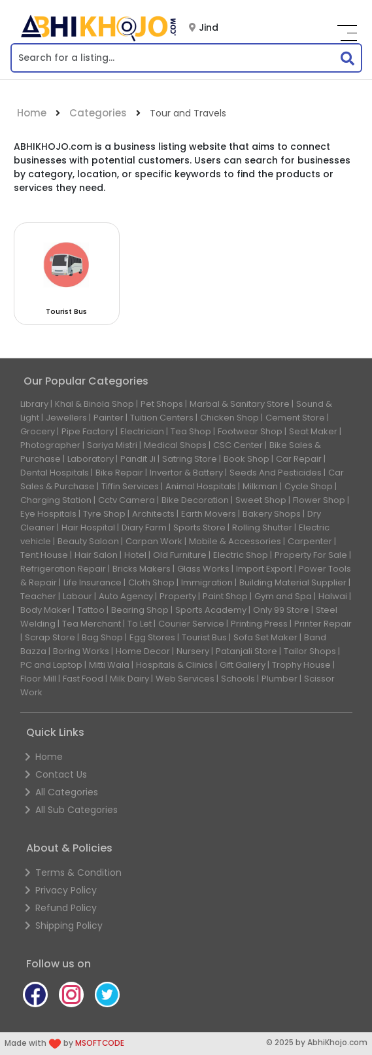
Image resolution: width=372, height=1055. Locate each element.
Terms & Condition (73, 872)
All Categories (61, 792)
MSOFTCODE (99, 1043)
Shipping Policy (64, 925)
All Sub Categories (71, 809)
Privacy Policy (61, 890)
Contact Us (56, 774)
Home (31, 113)
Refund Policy (61, 907)
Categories (98, 113)
